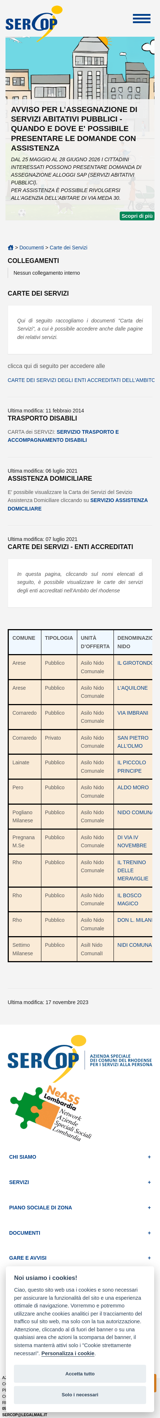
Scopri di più (137, 216)
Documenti (31, 247)
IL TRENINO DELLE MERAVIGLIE (133, 870)
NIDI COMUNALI (137, 945)
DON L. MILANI (135, 920)
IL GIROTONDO (136, 663)
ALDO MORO (133, 787)
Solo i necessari (80, 1394)
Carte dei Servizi (69, 247)
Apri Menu (142, 18)
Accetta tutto (79, 1373)
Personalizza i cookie (67, 1353)
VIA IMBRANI (133, 713)
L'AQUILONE (133, 688)
